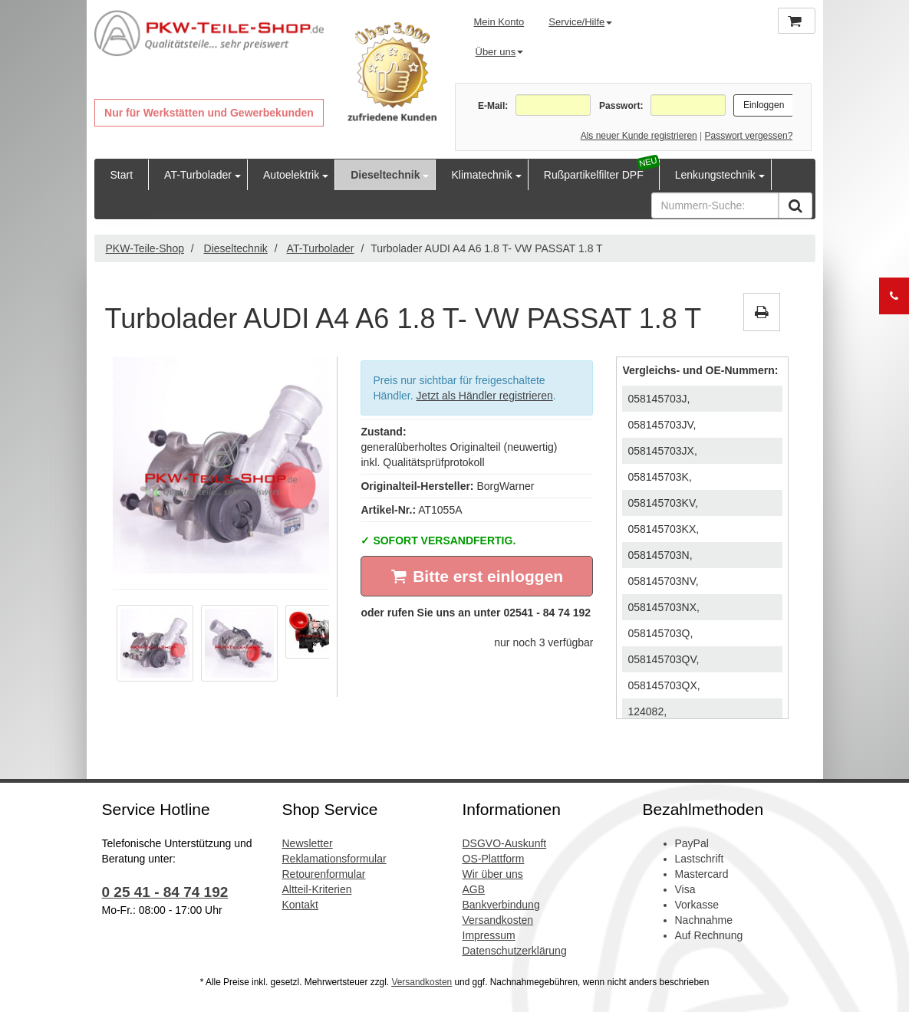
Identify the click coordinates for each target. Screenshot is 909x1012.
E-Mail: (493, 105)
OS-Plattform (494, 859)
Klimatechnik (481, 175)
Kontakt (300, 905)
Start (121, 175)
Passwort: (621, 105)
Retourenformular (324, 874)
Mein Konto (499, 22)
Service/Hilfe (580, 22)
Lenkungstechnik (715, 175)
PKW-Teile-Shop (145, 248)
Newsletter (307, 843)
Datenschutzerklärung (515, 951)
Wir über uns (493, 874)
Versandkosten (498, 920)
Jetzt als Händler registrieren (485, 395)
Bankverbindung (501, 905)
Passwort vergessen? (749, 135)
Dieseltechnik (385, 175)
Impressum (489, 935)
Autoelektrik (291, 175)
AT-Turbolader (198, 175)
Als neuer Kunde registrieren (639, 135)
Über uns (500, 52)
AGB (474, 889)
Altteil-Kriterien (317, 889)
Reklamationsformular (334, 859)
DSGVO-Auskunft (505, 843)
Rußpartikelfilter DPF (594, 175)
